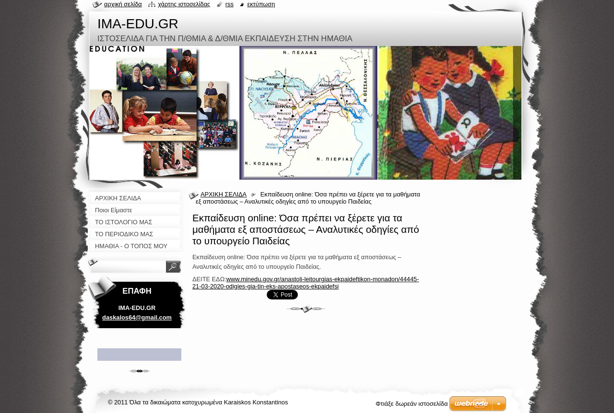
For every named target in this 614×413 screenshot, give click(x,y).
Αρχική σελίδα (123, 4)
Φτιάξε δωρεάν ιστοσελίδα (412, 403)
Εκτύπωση (261, 4)
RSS (229, 4)
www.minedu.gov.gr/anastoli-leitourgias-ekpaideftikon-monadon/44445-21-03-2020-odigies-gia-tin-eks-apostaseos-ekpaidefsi (305, 282)
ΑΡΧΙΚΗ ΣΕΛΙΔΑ (224, 194)
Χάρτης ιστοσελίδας (184, 4)
